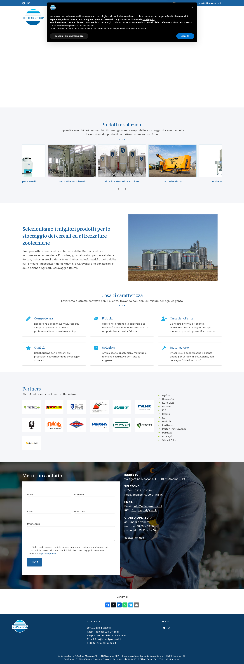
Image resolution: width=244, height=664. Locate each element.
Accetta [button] (185, 655)
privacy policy (48, 553)
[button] (107, 604)
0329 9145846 (153, 494)
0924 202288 (184, 3)
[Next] (125, 189)
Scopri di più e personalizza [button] (69, 655)
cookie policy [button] (149, 639)
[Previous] (119, 189)
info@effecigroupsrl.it (210, 3)
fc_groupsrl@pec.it (144, 510)
